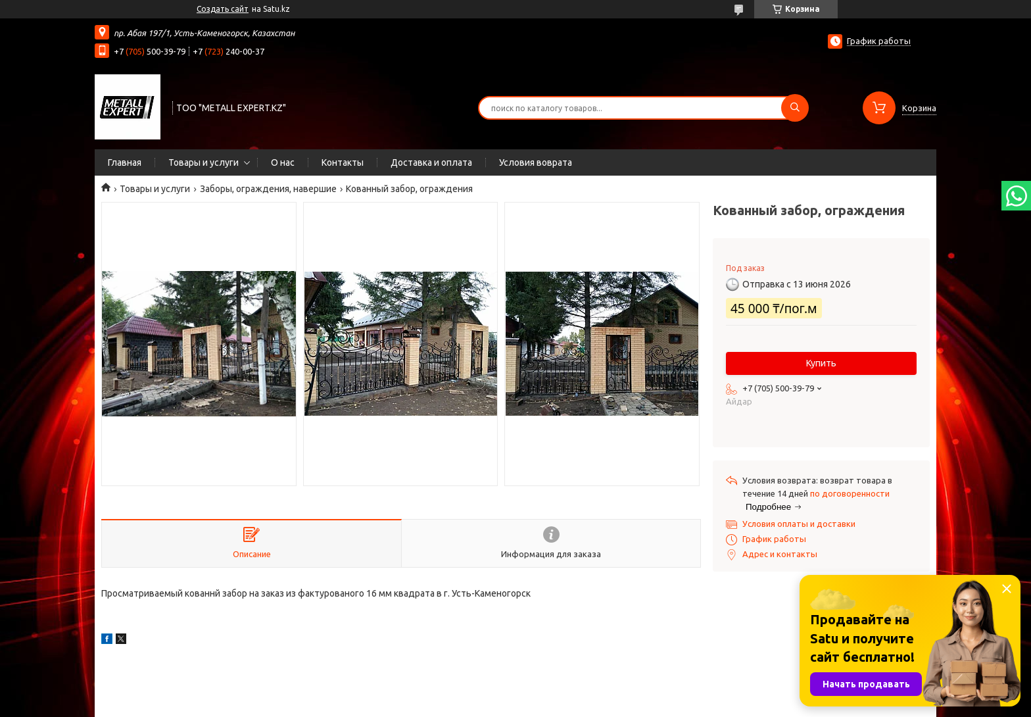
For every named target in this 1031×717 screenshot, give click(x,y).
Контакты (343, 162)
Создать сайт (223, 9)
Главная (124, 162)
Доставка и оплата (431, 162)
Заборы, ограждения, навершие (268, 189)
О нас (283, 162)
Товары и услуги (203, 162)
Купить (821, 363)
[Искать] (795, 108)
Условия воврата (535, 162)
